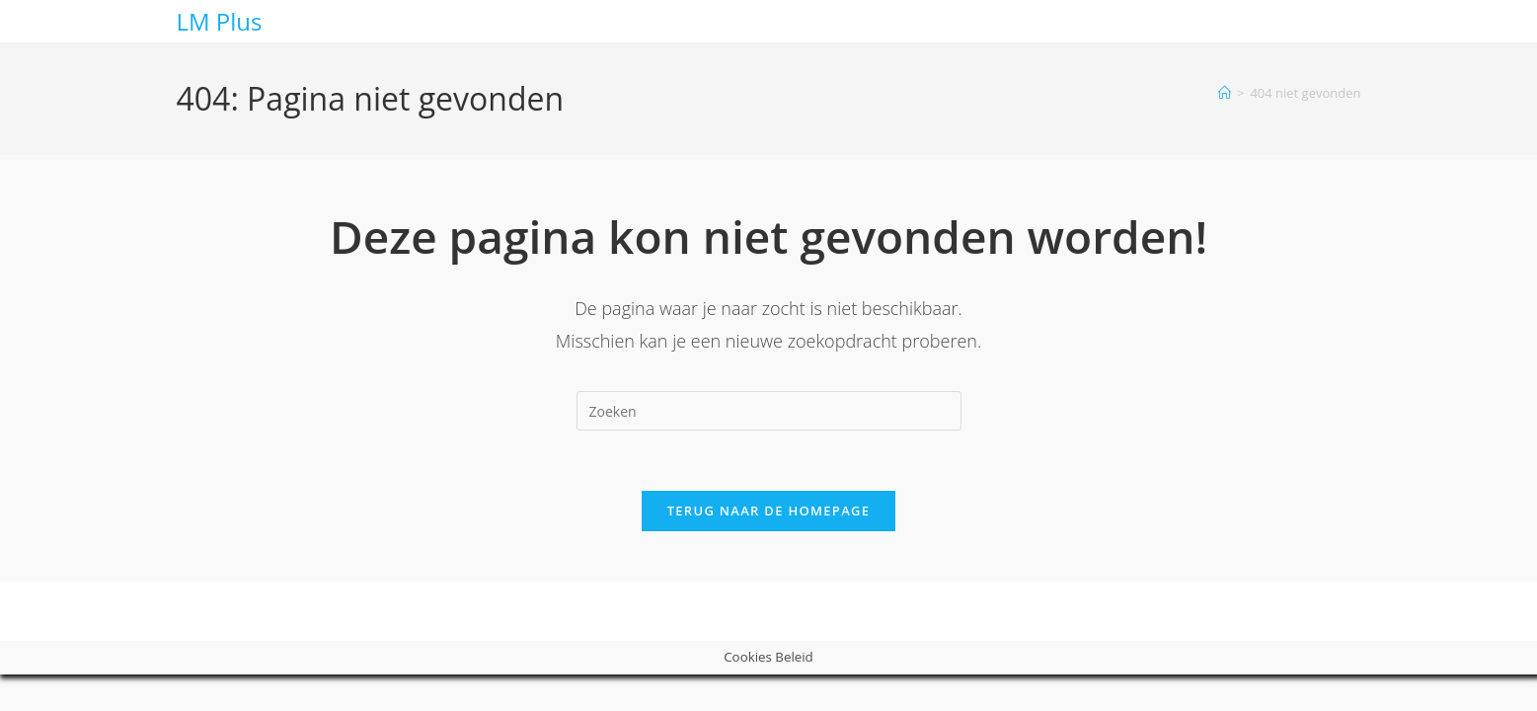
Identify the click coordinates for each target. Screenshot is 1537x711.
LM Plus (220, 21)
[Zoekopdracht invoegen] (768, 411)
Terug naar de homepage (769, 510)
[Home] (1224, 93)
